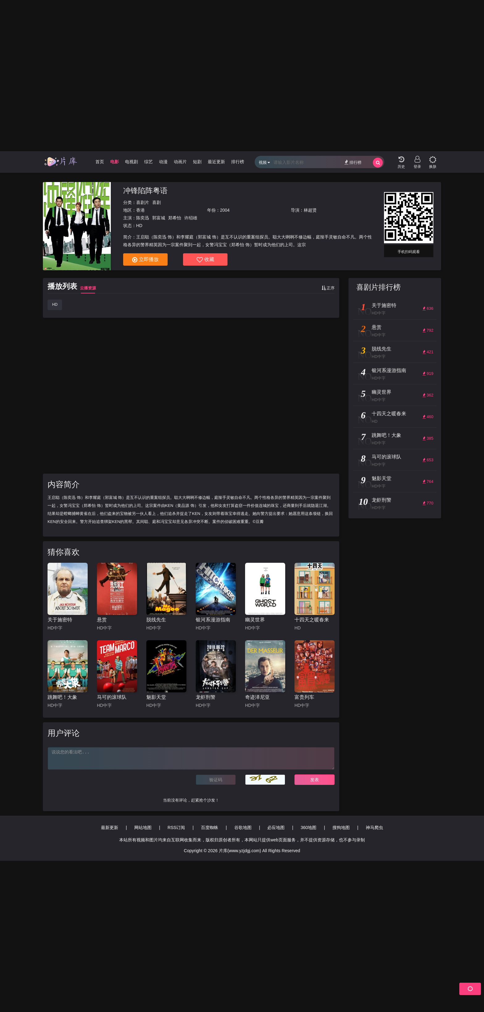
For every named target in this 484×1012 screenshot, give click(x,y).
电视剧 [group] (131, 161)
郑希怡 (174, 217)
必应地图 (276, 827)
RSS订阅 (176, 827)
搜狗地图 (341, 827)
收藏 (205, 260)
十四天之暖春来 (311, 619)
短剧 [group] (197, 161)
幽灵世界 (255, 619)
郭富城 (158, 217)
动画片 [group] (180, 161)
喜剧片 (142, 202)
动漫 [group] (163, 161)
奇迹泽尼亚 (257, 697)
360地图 (308, 827)
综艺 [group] (148, 161)
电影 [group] (114, 161)
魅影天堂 (156, 697)
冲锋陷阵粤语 (145, 190)
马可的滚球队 (112, 697)
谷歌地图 (243, 827)
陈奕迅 (142, 217)
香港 (140, 210)
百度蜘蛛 (209, 827)
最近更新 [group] (216, 161)
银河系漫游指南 (213, 619)
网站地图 (143, 827)
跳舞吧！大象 (62, 697)
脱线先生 (156, 619)
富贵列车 (304, 697)
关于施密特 (60, 619)
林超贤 (310, 210)
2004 (225, 210)
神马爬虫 (374, 827)
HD (54, 304)
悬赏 (102, 619)
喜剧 (156, 202)
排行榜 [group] (237, 161)
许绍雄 (190, 217)
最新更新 (109, 827)
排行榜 (352, 162)
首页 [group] (99, 161)
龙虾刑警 (205, 697)
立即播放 (145, 260)
